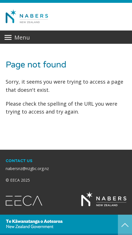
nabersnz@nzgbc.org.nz (27, 168)
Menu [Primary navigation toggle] (17, 37)
